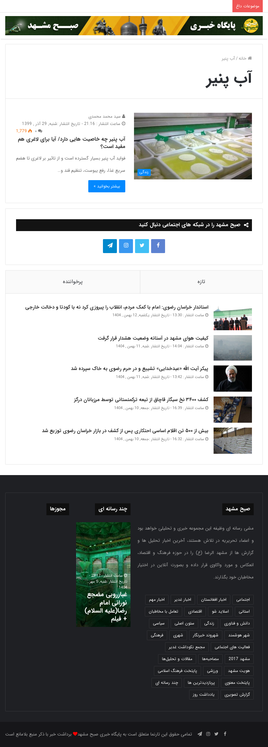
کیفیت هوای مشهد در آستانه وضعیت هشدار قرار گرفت (153, 338)
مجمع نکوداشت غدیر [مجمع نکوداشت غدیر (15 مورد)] (187, 647)
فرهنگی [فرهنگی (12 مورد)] (157, 635)
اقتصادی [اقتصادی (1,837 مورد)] (195, 611)
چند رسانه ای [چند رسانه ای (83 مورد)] (166, 682)
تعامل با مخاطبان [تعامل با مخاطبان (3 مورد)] (163, 611)
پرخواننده (73, 282)
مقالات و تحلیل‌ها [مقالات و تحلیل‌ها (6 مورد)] (177, 659)
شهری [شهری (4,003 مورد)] (178, 635)
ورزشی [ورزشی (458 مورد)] (212, 670)
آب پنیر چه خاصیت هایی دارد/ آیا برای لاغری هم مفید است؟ (71, 143)
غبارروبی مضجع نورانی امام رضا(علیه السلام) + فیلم (105, 607)
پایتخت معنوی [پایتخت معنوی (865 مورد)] (237, 682)
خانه (245, 58)
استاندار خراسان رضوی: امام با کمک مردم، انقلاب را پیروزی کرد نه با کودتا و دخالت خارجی (116, 307)
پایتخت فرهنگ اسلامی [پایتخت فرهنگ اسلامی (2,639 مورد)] (177, 670)
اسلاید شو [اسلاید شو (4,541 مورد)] (220, 611)
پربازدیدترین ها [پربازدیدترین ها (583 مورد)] (201, 682)
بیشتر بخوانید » (107, 186)
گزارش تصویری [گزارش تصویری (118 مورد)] (237, 694)
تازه (201, 282)
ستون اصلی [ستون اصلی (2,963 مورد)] (184, 623)
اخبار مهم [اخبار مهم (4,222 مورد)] (157, 599)
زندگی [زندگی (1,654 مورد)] (209, 623)
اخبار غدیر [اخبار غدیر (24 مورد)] (182, 599)
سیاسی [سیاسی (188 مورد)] (159, 623)
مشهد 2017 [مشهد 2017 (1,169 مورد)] (239, 659)
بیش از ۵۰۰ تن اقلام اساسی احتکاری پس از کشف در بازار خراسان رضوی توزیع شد (125, 431)
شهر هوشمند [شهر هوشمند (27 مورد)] (239, 635)
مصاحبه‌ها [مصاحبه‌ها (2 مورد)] (210, 659)
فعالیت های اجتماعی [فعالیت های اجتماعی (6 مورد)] (232, 647)
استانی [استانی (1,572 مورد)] (244, 611)
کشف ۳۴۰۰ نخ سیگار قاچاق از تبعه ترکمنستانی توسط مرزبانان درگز (141, 400)
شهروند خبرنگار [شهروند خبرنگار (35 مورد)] (205, 635)
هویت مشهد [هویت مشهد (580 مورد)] (239, 670)
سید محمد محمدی (106, 116)
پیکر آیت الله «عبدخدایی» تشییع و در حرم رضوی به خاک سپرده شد (139, 368)
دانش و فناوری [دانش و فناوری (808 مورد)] (237, 623)
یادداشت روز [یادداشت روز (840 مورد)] (204, 694)
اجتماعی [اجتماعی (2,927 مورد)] (243, 599)
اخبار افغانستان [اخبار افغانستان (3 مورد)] (213, 599)
